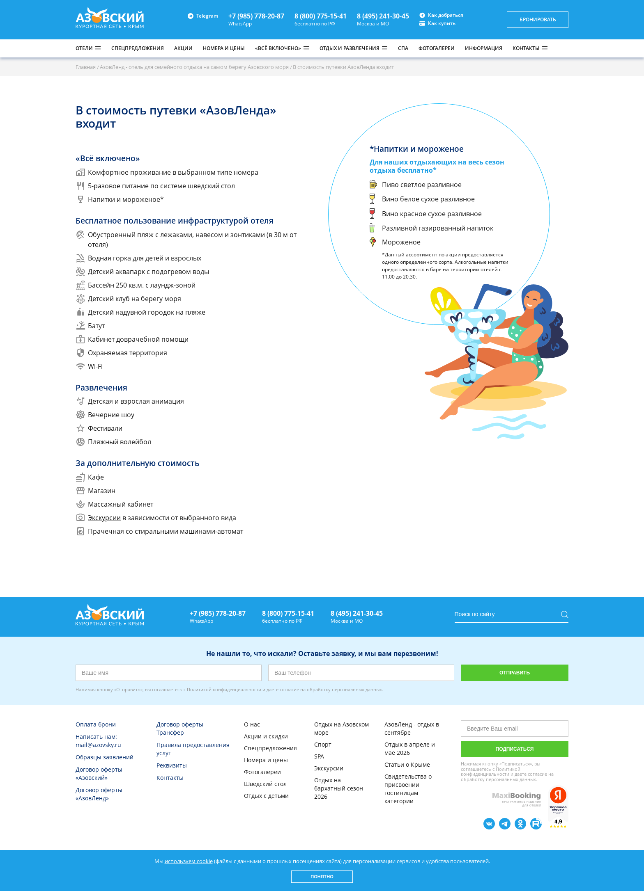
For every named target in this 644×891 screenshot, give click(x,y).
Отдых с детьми (266, 796)
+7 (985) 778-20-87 (256, 16)
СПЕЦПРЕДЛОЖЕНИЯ (137, 48)
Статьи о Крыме (407, 764)
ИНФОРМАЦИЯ (483, 48)
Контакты (170, 777)
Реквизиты (171, 765)
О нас (252, 724)
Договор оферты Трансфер (179, 728)
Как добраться (441, 15)
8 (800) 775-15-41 (320, 16)
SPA (319, 756)
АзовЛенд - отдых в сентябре (411, 728)
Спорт (322, 744)
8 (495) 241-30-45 (383, 16)
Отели (84, 48)
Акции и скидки (266, 736)
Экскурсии (104, 517)
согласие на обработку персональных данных (331, 689)
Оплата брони (96, 724)
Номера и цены (266, 760)
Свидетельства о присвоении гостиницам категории (408, 788)
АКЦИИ (183, 48)
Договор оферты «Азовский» (99, 773)
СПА (403, 48)
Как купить (437, 23)
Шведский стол (265, 784)
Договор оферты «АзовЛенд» (99, 794)
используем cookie (189, 861)
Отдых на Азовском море (341, 728)
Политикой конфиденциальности (224, 689)
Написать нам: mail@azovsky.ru (98, 741)
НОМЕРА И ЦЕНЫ (224, 48)
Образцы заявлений (104, 757)
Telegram (203, 15)
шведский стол (211, 185)
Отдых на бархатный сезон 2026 (338, 788)
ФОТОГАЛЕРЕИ (437, 48)
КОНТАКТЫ (526, 48)
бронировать (538, 19)
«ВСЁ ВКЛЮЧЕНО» (278, 48)
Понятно (322, 876)
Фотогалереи (262, 772)
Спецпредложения (270, 748)
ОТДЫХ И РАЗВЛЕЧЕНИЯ (350, 48)
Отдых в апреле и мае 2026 (409, 748)
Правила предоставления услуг (193, 749)
